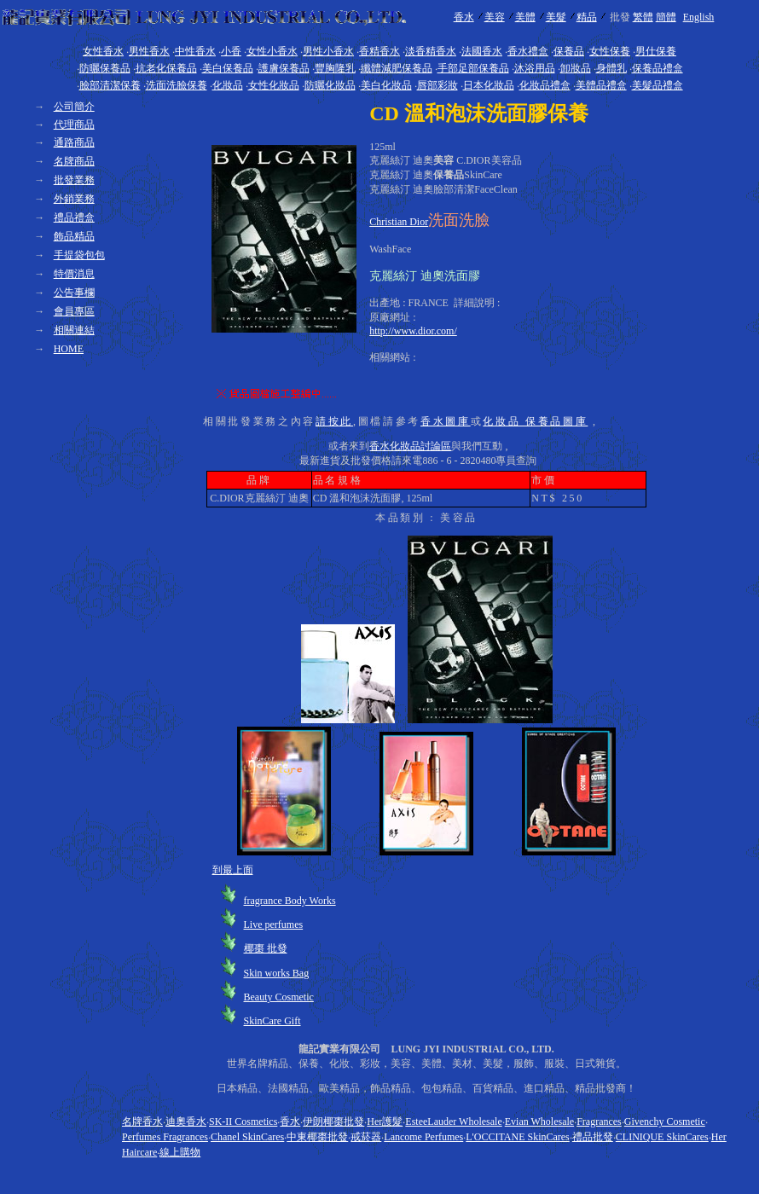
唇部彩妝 (437, 85)
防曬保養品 (104, 68)
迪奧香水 (185, 1121)
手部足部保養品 (473, 68)
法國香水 (481, 51)
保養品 (568, 51)
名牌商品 (74, 161)
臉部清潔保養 (110, 85)
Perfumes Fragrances (165, 1137)
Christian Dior (398, 222)
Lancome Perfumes (423, 1137)
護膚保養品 (284, 68)
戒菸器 (366, 1137)
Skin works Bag (277, 973)
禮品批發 (592, 1137)
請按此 (334, 421)
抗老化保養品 (166, 68)
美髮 (556, 17)
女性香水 (103, 51)
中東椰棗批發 (317, 1137)
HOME (69, 349)
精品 (586, 17)
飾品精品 (74, 236)
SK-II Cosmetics (243, 1121)
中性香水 (195, 51)
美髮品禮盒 (657, 85)
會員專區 (74, 311)
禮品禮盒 (74, 217)
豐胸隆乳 (335, 68)
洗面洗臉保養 (176, 85)
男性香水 (149, 51)
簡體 (666, 17)
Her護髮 (385, 1121)
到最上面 (232, 870)
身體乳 (611, 68)
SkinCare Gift (272, 1021)
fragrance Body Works (290, 901)
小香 (231, 51)
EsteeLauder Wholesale (453, 1121)
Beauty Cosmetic (279, 997)
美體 (525, 17)
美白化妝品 (386, 85)
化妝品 (227, 85)
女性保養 (609, 51)
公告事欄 (74, 292)
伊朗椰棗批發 (333, 1121)
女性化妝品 (273, 85)
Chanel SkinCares (247, 1137)
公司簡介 (74, 107)
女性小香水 (272, 51)
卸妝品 (575, 68)
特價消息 (74, 274)
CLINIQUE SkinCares (662, 1137)
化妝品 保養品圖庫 (535, 421)
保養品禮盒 (657, 68)
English (699, 17)
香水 (464, 17)
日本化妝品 (488, 85)
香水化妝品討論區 (410, 446)
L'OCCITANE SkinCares (518, 1137)
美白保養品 (227, 68)
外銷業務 (74, 199)
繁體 (643, 17)
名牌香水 (142, 1121)
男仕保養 (655, 51)
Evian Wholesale (539, 1121)
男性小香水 (328, 51)
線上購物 (179, 1152)
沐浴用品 (534, 68)
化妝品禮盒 (545, 85)
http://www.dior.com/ (413, 331)
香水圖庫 (445, 421)
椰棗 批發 (265, 948)
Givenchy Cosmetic (664, 1121)
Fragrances (599, 1121)
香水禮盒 (527, 51)
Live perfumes (274, 924)
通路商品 (74, 142)
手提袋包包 (79, 255)
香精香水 (379, 51)
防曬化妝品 (330, 85)
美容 (494, 17)
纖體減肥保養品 (396, 68)
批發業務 (74, 180)
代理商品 (74, 124)
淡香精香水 (430, 51)
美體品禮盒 (601, 85)
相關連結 (74, 330)
